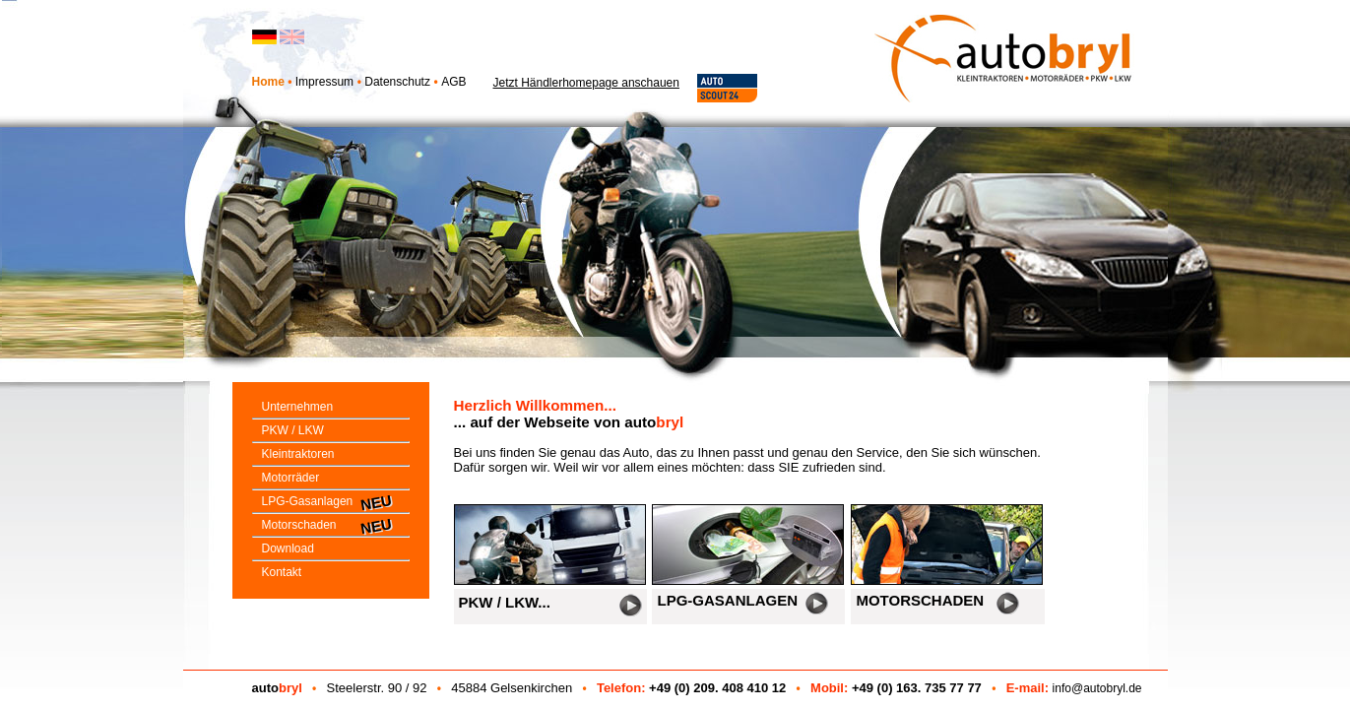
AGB (453, 82)
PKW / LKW (288, 430)
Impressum (324, 82)
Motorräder (286, 477)
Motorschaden (294, 525)
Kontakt (277, 572)
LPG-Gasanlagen (303, 501)
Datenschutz (397, 82)
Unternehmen (293, 407)
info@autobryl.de (1097, 688)
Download (283, 548)
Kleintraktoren (293, 454)
